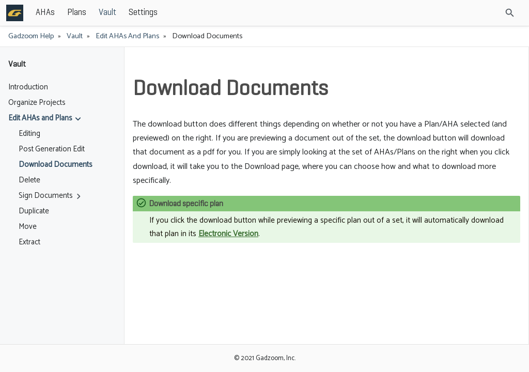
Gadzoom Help (31, 36)
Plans (152, 12)
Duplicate (34, 211)
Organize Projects (37, 103)
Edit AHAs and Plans (127, 36)
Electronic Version (228, 233)
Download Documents (55, 165)
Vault (183, 12)
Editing (29, 134)
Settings (219, 12)
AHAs (121, 12)
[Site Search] (482, 13)
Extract (29, 242)
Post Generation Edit (52, 149)
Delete (29, 180)
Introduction (28, 87)
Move (28, 227)
